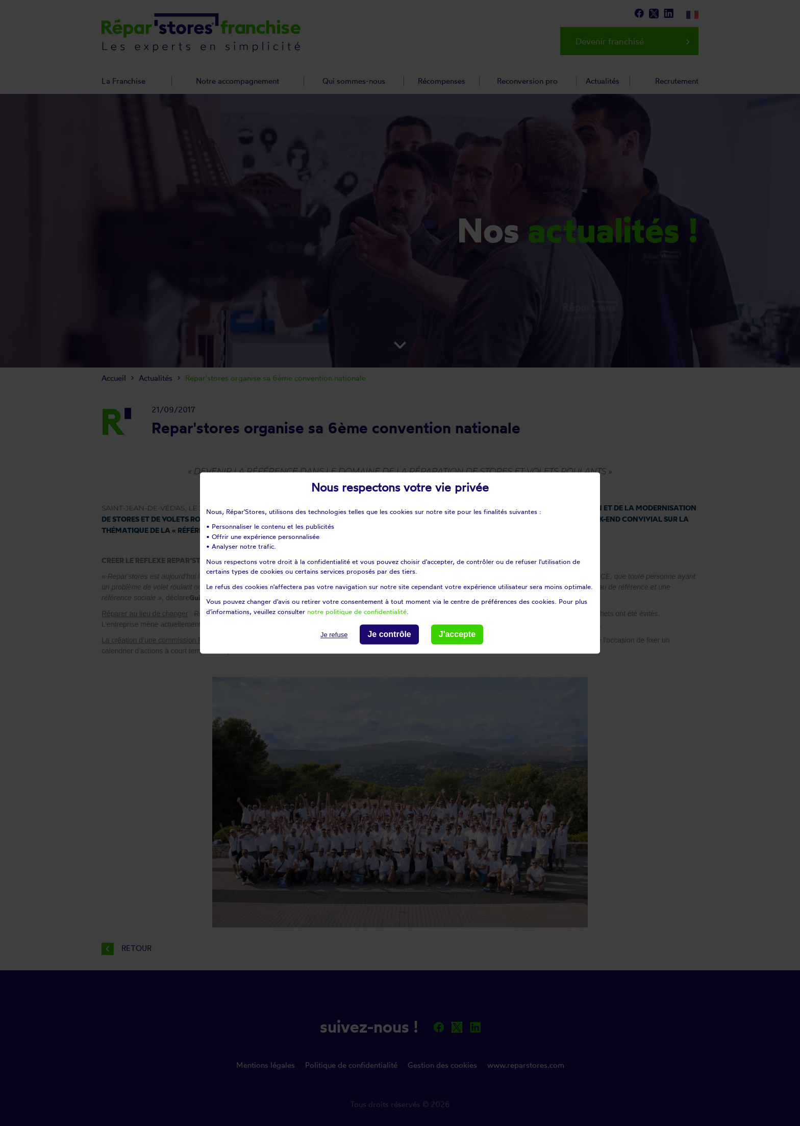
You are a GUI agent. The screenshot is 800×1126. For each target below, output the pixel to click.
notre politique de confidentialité (357, 611)
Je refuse (333, 635)
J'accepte (457, 634)
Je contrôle (389, 634)
